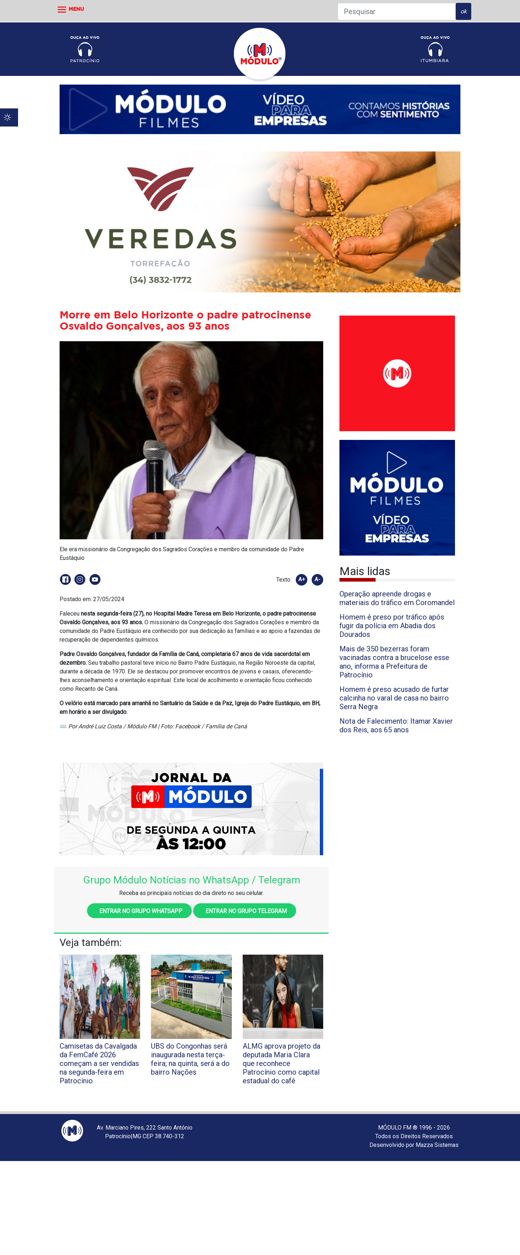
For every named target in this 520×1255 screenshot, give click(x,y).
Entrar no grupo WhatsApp (139, 911)
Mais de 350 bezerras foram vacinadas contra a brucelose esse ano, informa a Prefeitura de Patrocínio (394, 661)
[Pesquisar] (397, 11)
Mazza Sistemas (437, 1145)
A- (317, 579)
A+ (301, 579)
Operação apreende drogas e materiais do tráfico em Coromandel (397, 598)
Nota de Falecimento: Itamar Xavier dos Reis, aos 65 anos (396, 725)
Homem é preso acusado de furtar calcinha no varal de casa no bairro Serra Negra (394, 698)
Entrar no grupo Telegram (245, 911)
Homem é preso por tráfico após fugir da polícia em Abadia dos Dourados (391, 626)
